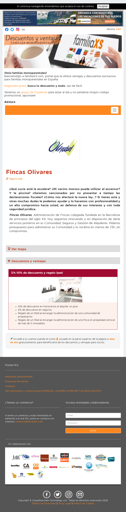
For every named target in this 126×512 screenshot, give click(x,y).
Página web (14, 179)
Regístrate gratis (15, 86)
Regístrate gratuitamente (19, 377)
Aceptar (103, 6)
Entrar (93, 431)
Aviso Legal (64, 504)
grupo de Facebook (34, 92)
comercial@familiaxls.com (29, 422)
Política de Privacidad (44, 504)
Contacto (10, 386)
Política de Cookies (84, 504)
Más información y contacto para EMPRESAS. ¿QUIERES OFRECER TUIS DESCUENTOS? (53, 391)
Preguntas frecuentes (16, 381)
